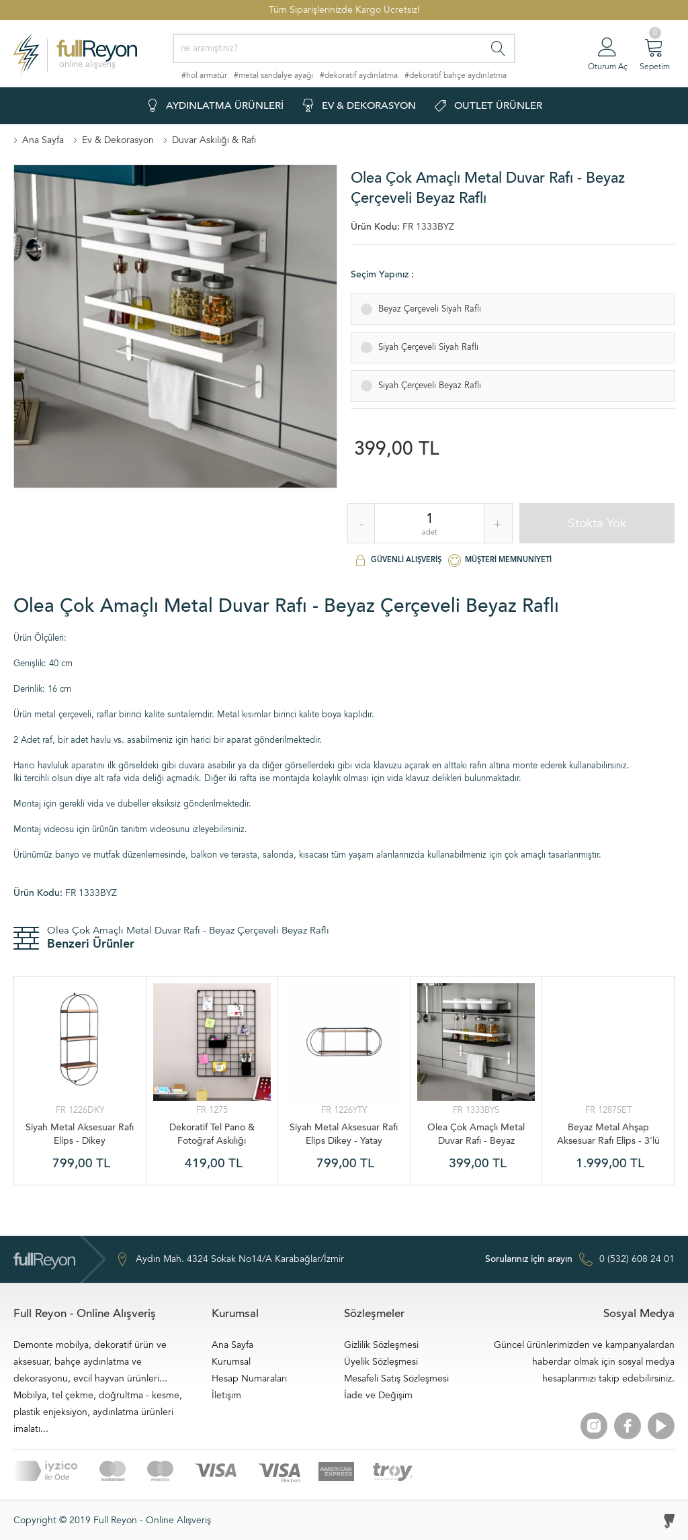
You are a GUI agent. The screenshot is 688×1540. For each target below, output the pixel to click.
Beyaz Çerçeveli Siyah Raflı (427, 305)
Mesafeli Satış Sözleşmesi (396, 1378)
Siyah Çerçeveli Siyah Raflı (425, 343)
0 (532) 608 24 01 (580, 1259)
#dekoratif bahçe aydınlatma (455, 75)
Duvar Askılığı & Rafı (214, 140)
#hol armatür (204, 75)
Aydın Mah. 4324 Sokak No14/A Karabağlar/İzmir (230, 1259)
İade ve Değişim (378, 1395)
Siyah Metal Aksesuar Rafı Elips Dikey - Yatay (344, 1134)
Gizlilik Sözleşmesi (381, 1345)
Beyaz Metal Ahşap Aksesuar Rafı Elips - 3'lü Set (608, 1134)
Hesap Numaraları (249, 1378)
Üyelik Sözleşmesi (381, 1361)
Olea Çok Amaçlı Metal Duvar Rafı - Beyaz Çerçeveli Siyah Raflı (476, 1134)
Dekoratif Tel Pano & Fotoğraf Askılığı (212, 1134)
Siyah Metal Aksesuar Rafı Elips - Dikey (80, 1134)
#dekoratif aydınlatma (359, 75)
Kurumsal (231, 1361)
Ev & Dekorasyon (118, 140)
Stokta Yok (597, 523)
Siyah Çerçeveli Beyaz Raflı (427, 382)
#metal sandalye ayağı (273, 75)
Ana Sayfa (43, 140)
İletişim (226, 1395)
